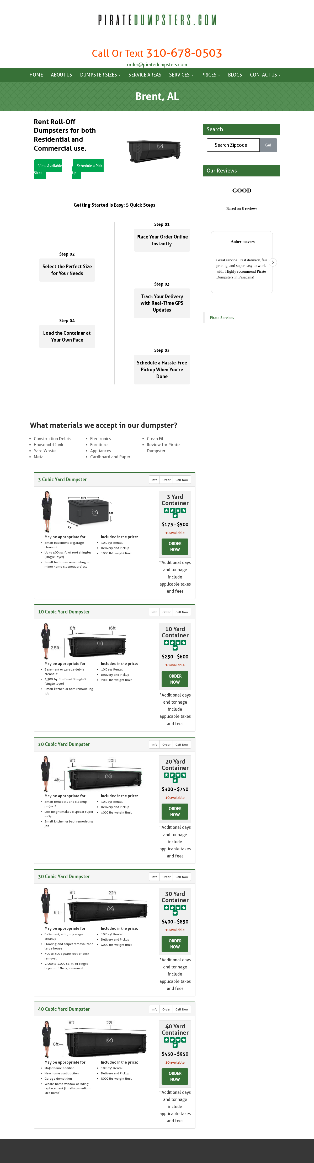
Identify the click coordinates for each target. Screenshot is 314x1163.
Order (166, 480)
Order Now (175, 546)
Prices (210, 75)
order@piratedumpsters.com (157, 64)
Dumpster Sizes (100, 75)
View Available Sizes (49, 169)
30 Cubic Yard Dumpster (64, 877)
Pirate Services (222, 192)
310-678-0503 (184, 53)
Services (181, 75)
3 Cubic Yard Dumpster (62, 479)
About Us (61, 75)
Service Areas (145, 75)
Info (154, 480)
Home (36, 75)
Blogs (235, 75)
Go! (268, 145)
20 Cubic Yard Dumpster (64, 744)
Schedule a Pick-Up (89, 169)
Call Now (181, 480)
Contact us (265, 75)
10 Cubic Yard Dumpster (64, 612)
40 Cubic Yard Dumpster (64, 1009)
